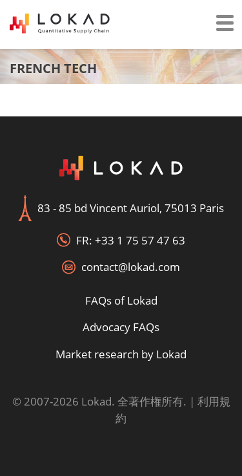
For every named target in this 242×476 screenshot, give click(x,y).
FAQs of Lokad (121, 300)
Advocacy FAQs (121, 326)
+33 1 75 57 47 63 (140, 240)
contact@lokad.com (130, 266)
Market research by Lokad (121, 354)
